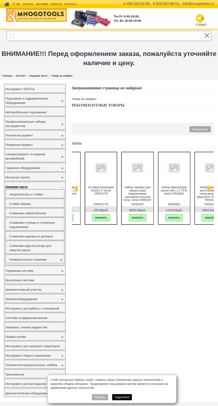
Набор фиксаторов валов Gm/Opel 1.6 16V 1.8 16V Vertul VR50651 (197, 192)
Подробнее (122, 397)
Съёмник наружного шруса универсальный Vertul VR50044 (161, 192)
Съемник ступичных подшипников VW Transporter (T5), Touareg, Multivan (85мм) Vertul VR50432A (124, 195)
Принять (100, 397)
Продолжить (200, 129)
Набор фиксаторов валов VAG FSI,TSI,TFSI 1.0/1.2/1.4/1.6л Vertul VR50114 (88, 194)
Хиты (77, 143)
